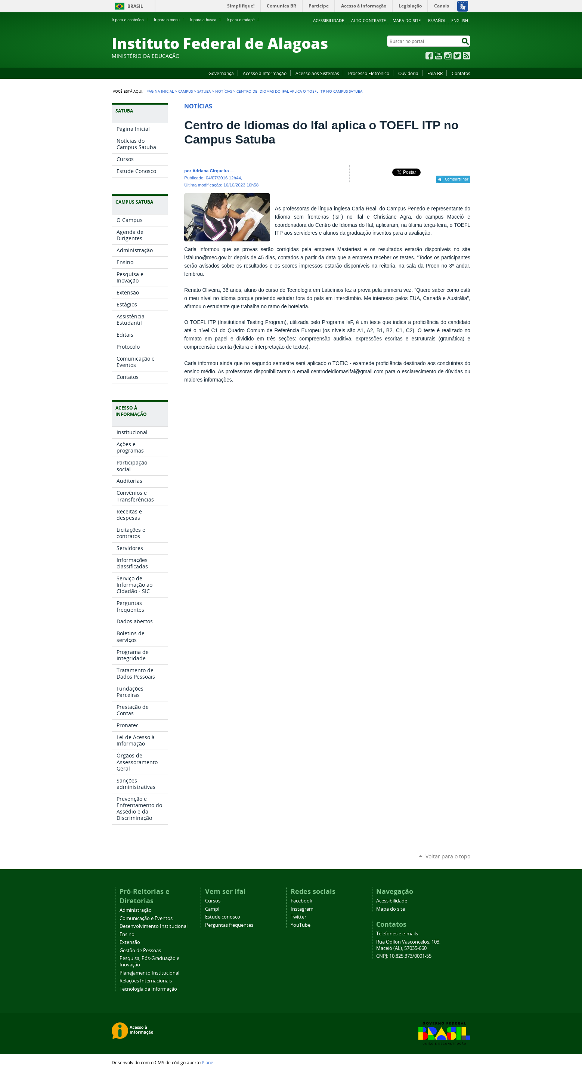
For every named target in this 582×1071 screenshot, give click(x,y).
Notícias (223, 91)
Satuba (204, 91)
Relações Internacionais (146, 981)
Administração (136, 910)
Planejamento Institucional (149, 973)
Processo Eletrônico (368, 73)
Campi (212, 909)
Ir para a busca (206, 20)
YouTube (438, 55)
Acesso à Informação (265, 73)
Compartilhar (456, 179)
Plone (207, 1062)
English (459, 20)
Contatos (461, 73)
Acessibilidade (328, 20)
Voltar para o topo (447, 856)
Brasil (135, 6)
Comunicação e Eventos (146, 918)
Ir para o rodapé (244, 20)
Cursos (212, 901)
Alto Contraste (368, 20)
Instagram (448, 55)
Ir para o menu (170, 20)
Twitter (457, 55)
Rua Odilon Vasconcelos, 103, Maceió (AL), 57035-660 (408, 945)
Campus (185, 91)
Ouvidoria (408, 73)
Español (437, 20)
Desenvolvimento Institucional (154, 926)
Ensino (127, 934)
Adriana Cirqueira (210, 170)
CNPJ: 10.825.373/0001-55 (403, 956)
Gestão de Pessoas (140, 950)
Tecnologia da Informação (148, 989)
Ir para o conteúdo (131, 20)
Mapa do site (407, 20)
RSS (466, 55)
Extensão (130, 942)
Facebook (429, 55)
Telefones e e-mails (397, 933)
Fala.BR (435, 73)
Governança (221, 73)
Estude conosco (222, 917)
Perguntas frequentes (229, 925)
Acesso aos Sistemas (317, 73)
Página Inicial (160, 91)
